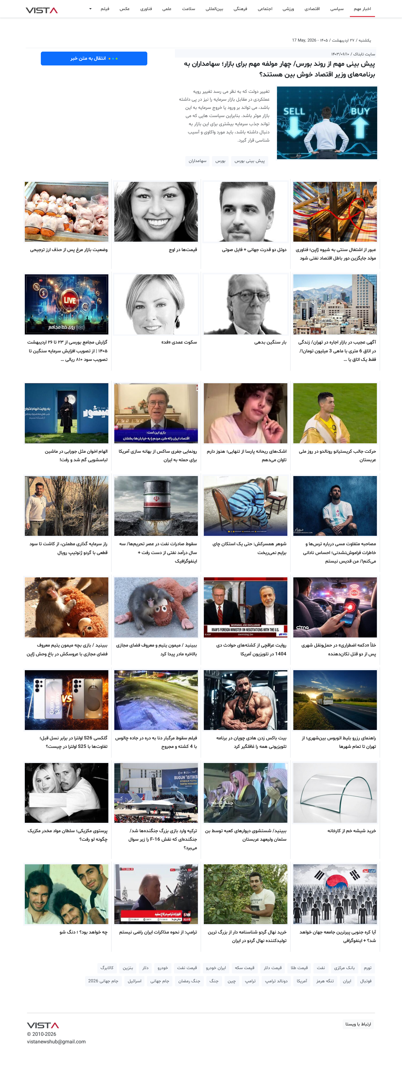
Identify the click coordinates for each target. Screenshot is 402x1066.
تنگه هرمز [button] (325, 981)
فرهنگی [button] (240, 9)
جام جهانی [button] (159, 981)
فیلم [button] (105, 9)
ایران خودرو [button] (216, 968)
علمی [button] (166, 9)
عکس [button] (125, 9)
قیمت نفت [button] (187, 968)
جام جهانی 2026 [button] (103, 981)
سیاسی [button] (337, 9)
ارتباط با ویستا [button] (358, 1024)
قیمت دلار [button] (273, 968)
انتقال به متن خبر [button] (94, 58)
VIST (41, 8)
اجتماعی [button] (265, 9)
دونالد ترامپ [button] (276, 981)
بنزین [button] (128, 968)
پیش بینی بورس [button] (250, 161)
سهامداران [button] (197, 161)
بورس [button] (220, 161)
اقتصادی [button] (312, 9)
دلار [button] (145, 968)
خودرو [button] (163, 968)
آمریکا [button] (302, 981)
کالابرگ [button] (106, 968)
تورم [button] (368, 968)
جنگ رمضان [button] (189, 981)
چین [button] (232, 981)
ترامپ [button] (250, 981)
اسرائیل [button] (134, 981)
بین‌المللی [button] (214, 9)
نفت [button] (321, 968)
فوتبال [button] (366, 981)
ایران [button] (347, 981)
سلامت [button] (188, 9)
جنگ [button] (214, 981)
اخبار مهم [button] (362, 9)
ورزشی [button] (288, 9)
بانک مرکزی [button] (344, 968)
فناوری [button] (146, 9)
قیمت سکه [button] (244, 968)
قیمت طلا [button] (299, 968)
